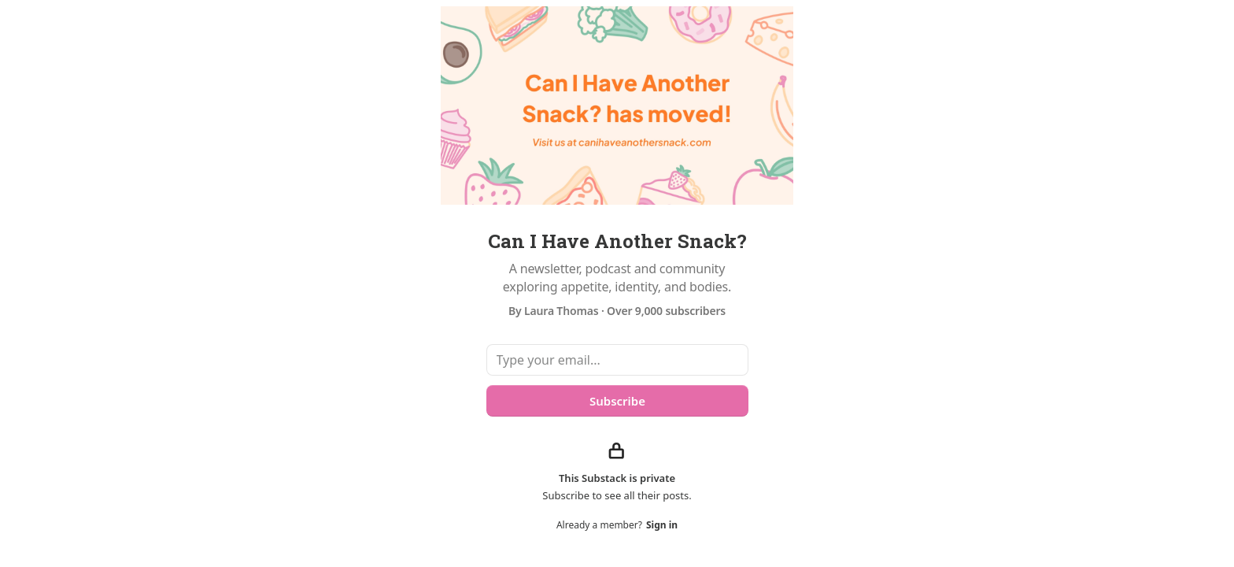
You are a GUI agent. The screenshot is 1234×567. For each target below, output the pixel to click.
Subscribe (617, 401)
